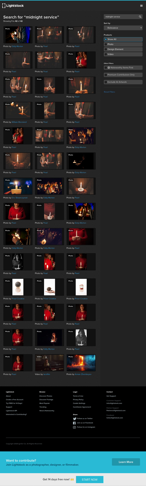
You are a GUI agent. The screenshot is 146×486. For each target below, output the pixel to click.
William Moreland (19, 122)
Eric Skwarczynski (19, 197)
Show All (112, 39)
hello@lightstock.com (115, 418)
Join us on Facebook (85, 422)
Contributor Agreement (82, 407)
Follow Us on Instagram (86, 427)
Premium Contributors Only (121, 74)
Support (9, 407)
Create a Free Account (14, 399)
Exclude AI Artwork (117, 82)
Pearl (45, 46)
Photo (110, 44)
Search (140, 16)
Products (108, 35)
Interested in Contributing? (16, 414)
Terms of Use (78, 396)
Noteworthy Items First (120, 67)
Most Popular (44, 403)
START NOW (90, 479)
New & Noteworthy (46, 410)
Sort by (107, 23)
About (8, 396)
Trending (42, 407)
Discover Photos (45, 396)
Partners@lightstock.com (116, 410)
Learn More (126, 462)
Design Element (115, 49)
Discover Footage (46, 399)
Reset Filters (109, 91)
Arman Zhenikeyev (83, 374)
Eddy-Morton (17, 46)
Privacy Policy (78, 399)
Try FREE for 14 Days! (14, 403)
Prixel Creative (18, 298)
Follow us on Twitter (85, 418)
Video (110, 54)
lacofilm (46, 374)
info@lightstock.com (114, 403)
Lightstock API (11, 410)
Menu (141, 5)
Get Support (111, 396)
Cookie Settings (79, 403)
